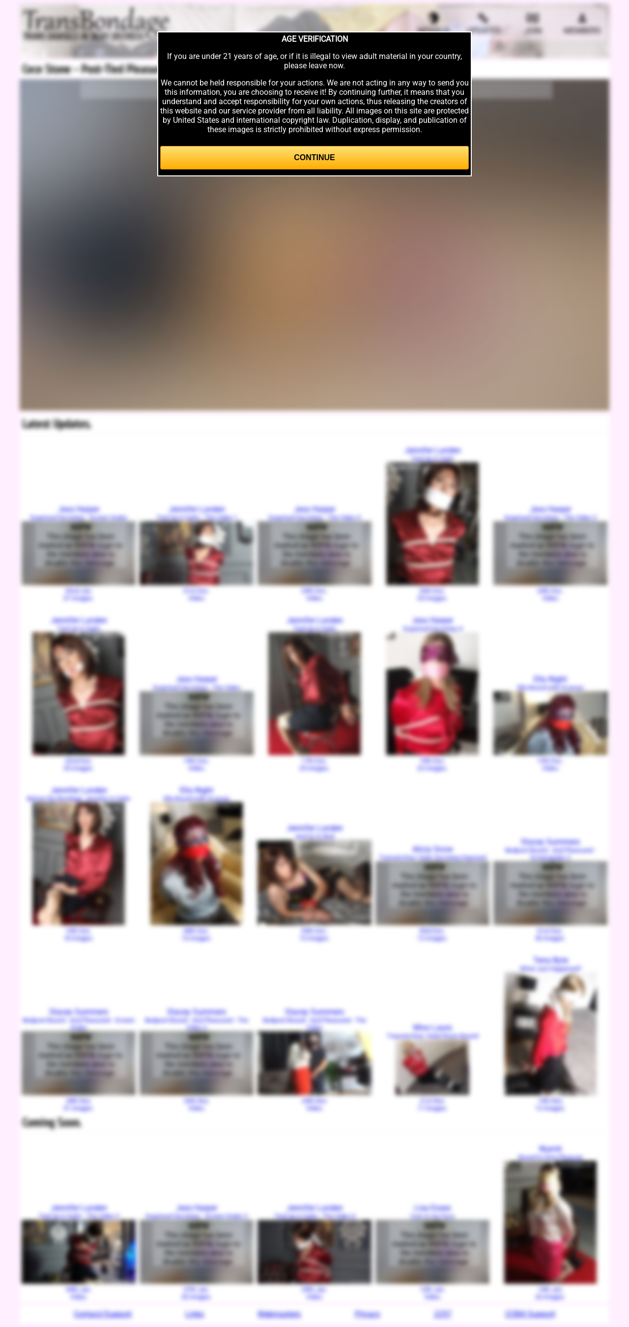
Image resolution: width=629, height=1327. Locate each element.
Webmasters (279, 1314)
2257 (443, 1314)
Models (433, 23)
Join (533, 23)
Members (582, 23)
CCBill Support (530, 1314)
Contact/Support (103, 1314)
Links (194, 1314)
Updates (483, 23)
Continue (314, 157)
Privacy (367, 1314)
